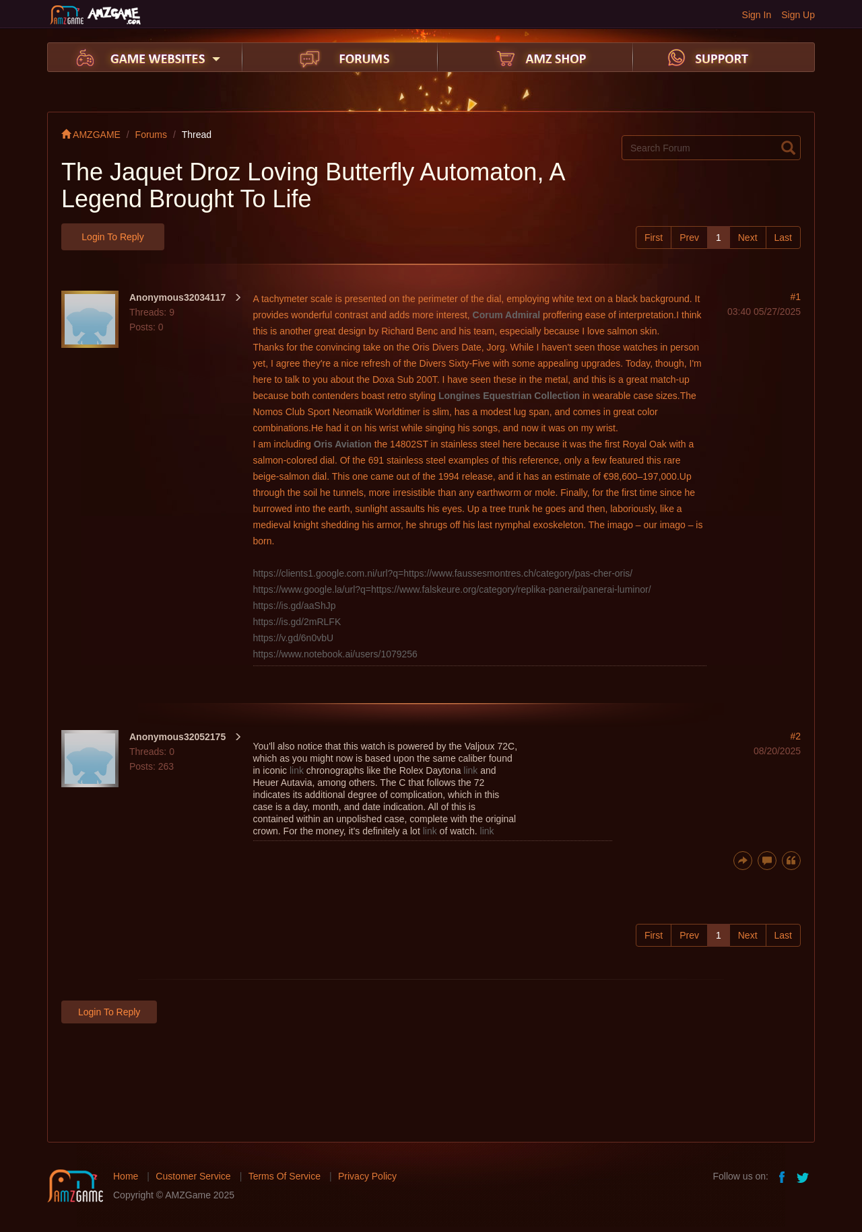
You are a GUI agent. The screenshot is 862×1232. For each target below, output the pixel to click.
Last (783, 237)
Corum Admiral (507, 315)
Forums (151, 134)
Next (748, 237)
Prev (689, 237)
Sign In (757, 14)
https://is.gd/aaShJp (294, 605)
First (653, 237)
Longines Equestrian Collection (509, 395)
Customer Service (193, 1176)
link (297, 770)
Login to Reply (112, 236)
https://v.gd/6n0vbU (293, 637)
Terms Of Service (284, 1176)
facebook (782, 1176)
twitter (804, 1176)
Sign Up (798, 14)
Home (125, 1176)
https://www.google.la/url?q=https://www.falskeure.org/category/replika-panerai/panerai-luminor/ (452, 589)
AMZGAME (91, 134)
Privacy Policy (367, 1176)
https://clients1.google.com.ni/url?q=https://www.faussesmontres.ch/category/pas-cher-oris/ (443, 573)
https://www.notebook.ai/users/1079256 (335, 654)
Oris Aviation (343, 444)
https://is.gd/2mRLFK (297, 621)
